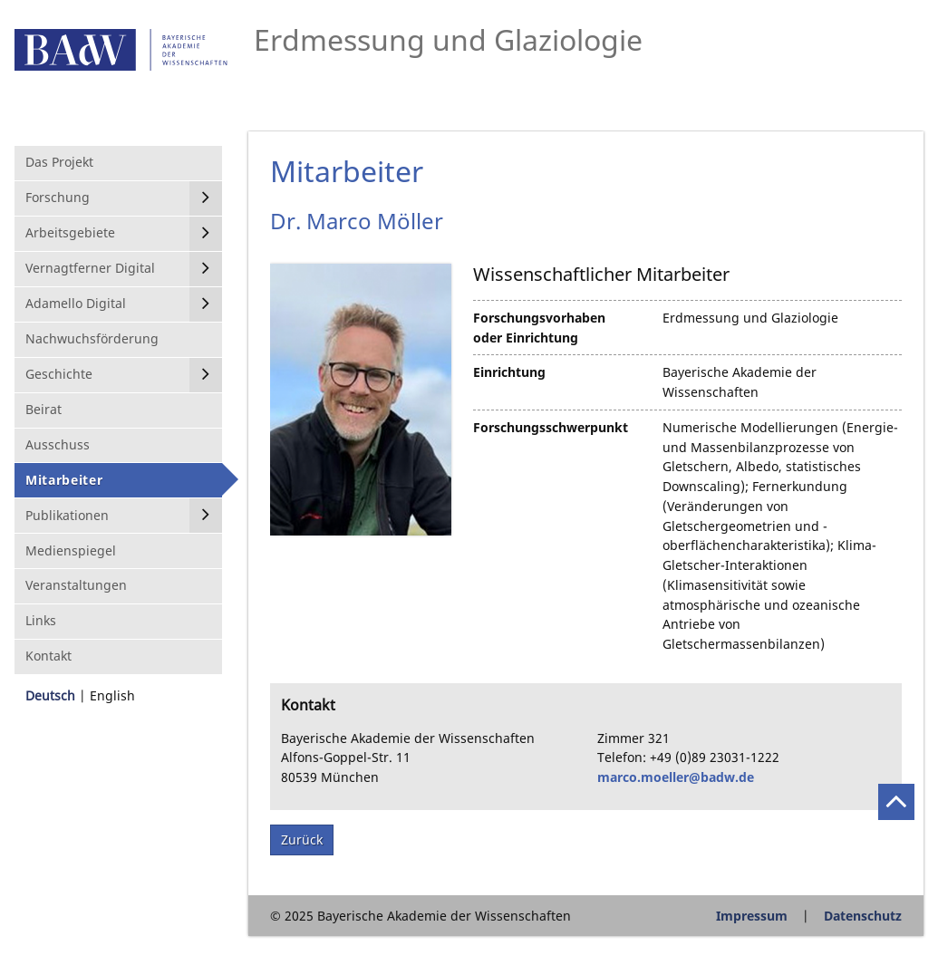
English (112, 695)
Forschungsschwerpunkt (550, 427)
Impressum (752, 915)
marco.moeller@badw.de (675, 777)
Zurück (302, 839)
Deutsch (50, 695)
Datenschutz (863, 915)
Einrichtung (509, 372)
